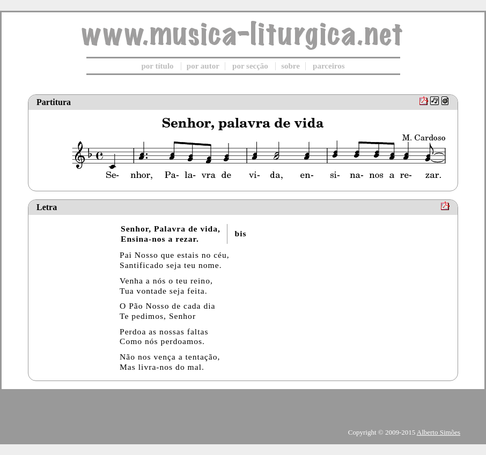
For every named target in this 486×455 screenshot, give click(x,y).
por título (157, 66)
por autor (203, 66)
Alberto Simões (438, 432)
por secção (250, 66)
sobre (290, 66)
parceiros (328, 66)
